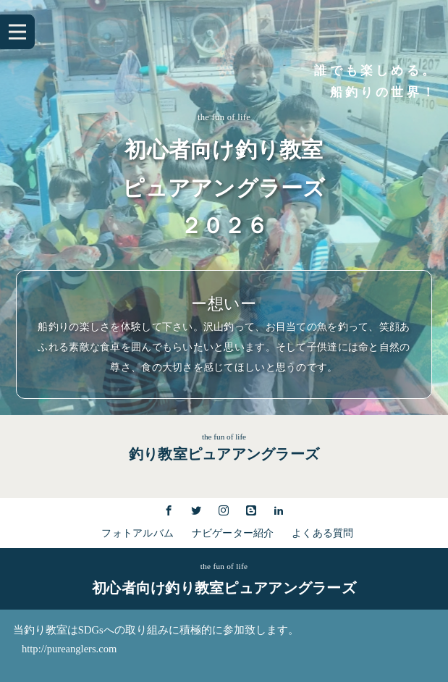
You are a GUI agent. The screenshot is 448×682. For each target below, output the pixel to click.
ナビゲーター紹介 (233, 533)
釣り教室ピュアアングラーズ (224, 454)
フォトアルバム (137, 533)
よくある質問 (323, 533)
